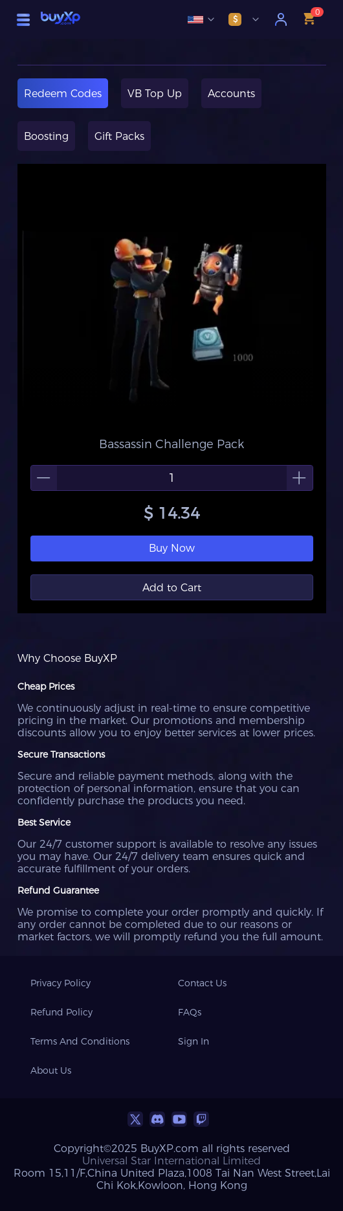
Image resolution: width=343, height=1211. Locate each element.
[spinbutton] (171, 478)
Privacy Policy (60, 983)
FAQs (189, 1012)
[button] (44, 478)
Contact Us (202, 983)
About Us (50, 1070)
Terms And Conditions (79, 1041)
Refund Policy (61, 1012)
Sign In (193, 1041)
